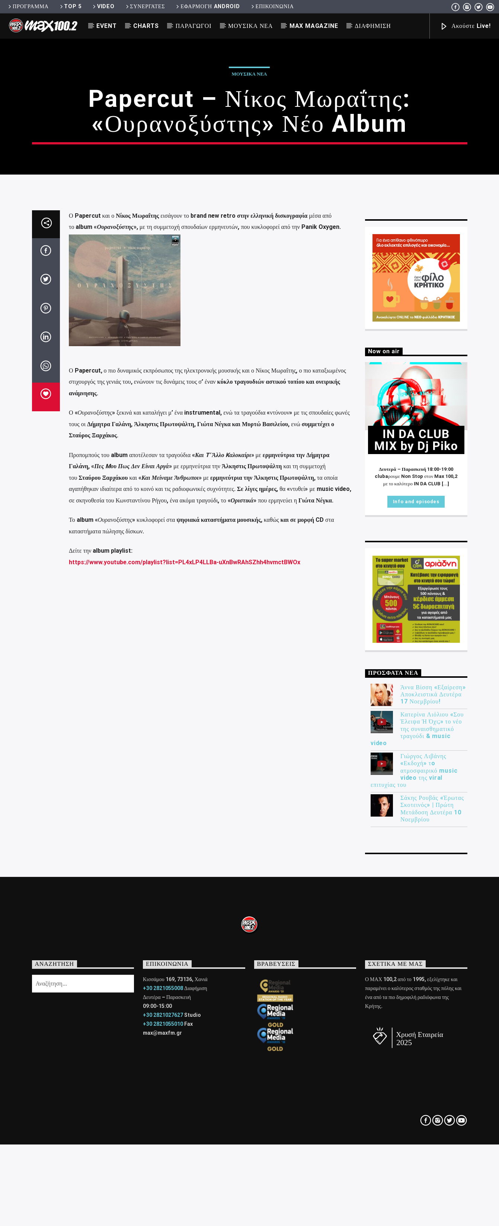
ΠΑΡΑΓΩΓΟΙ (194, 25)
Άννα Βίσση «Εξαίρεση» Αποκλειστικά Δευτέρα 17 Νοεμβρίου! (433, 944)
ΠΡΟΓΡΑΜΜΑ (27, 6)
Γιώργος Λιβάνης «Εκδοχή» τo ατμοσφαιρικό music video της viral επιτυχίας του (414, 1021)
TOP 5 (70, 6)
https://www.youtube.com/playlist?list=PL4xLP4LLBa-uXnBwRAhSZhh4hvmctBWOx (184, 812)
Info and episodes (416, 752)
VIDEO (103, 6)
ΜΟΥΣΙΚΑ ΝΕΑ (250, 25)
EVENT (106, 25)
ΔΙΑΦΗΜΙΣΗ (373, 25)
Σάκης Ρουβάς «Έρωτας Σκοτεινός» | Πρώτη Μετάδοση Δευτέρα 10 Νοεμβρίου (432, 1059)
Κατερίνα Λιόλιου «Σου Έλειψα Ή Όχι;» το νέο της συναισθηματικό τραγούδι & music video (417, 979)
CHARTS (146, 25)
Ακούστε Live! (465, 26)
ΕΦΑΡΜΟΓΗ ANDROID (207, 6)
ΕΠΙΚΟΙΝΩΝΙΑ (272, 6)
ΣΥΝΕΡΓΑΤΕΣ (145, 6)
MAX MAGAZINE (314, 25)
